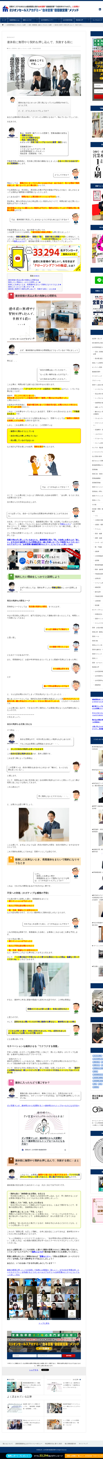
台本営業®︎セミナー (47, 20)
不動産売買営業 (36, 48)
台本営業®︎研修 (67, 20)
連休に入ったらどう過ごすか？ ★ (21, 287)
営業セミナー (65, 524)
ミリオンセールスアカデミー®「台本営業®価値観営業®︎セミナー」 (43, 543)
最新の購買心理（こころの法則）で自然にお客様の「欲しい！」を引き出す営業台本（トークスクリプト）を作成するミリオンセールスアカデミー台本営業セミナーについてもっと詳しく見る (43, 1272)
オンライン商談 (97, 1055)
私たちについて (8, 1443)
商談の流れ (96, 1061)
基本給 (95, 1071)
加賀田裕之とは (14, 20)
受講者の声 (79, 20)
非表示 (36, 276)
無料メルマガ (27, 20)
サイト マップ (83, 1443)
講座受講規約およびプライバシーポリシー (28, 1443)
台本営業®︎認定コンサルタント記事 (16, 25)
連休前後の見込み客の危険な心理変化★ (23, 280)
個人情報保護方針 (70, 1443)
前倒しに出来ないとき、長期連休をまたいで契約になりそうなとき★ (34, 284)
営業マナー (96, 1065)
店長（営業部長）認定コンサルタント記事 (40, 25)
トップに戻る (44, 1323)
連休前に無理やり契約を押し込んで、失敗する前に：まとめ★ (32, 289)
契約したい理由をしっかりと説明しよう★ (24, 282)
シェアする (33, 1370)
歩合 (100, 1083)
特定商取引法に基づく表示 (53, 1443)
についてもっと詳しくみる (62, 544)
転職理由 (96, 1087)
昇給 (95, 1083)
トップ (4, 20)
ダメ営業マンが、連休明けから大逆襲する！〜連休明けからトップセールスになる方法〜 (43, 1105)
